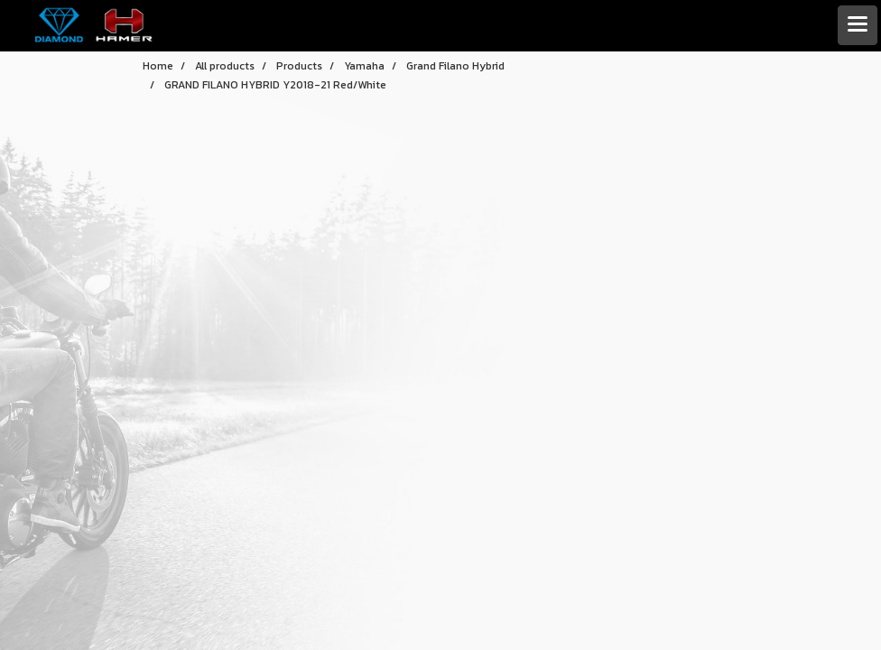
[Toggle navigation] (857, 25)
